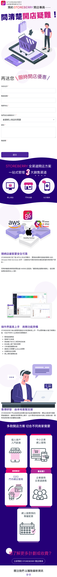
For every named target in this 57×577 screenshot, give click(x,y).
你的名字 (5, 86)
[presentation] (16, 146)
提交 (15, 154)
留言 (3, 125)
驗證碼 (4, 140)
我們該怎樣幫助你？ (9, 115)
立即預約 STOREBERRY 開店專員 (28, 561)
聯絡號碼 (5, 96)
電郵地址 (5, 105)
